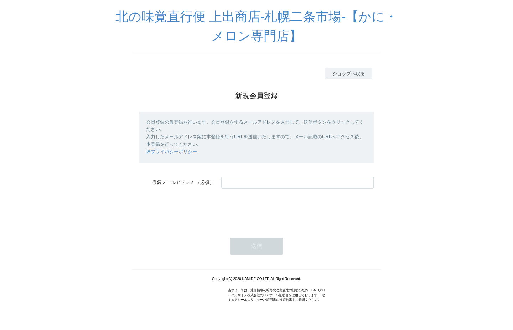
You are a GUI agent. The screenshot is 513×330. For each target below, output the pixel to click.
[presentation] (275, 209)
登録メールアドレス (173, 182)
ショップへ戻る (348, 73)
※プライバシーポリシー (171, 151)
